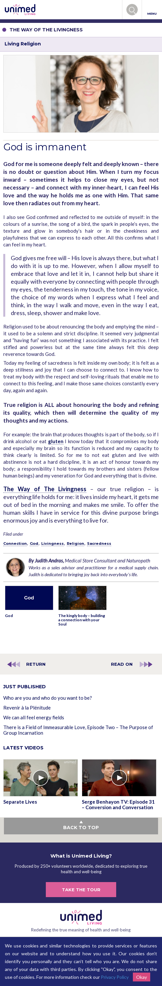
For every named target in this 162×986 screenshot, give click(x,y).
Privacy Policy (115, 977)
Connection (15, 543)
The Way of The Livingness (44, 489)
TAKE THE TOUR (81, 889)
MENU (152, 10)
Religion (75, 543)
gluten (55, 441)
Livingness (52, 543)
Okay (141, 977)
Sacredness (99, 543)
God (34, 543)
